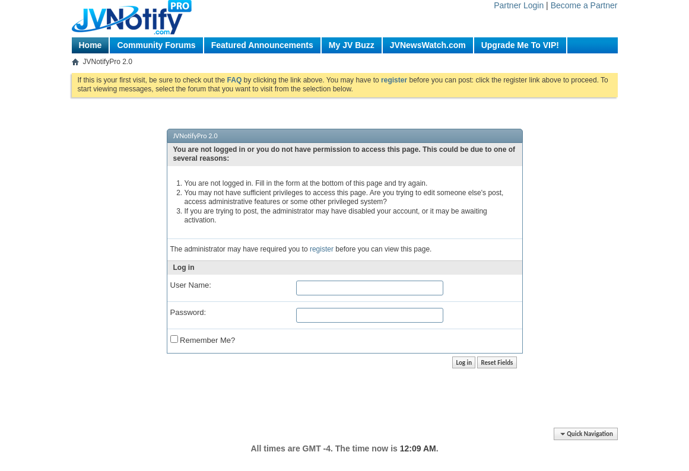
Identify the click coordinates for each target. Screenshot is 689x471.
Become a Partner (584, 5)
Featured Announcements (262, 45)
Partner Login (519, 5)
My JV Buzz (351, 45)
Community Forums (156, 45)
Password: (188, 312)
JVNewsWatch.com (428, 45)
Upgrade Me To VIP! (520, 45)
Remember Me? (203, 340)
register (322, 249)
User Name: (190, 285)
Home (90, 45)
